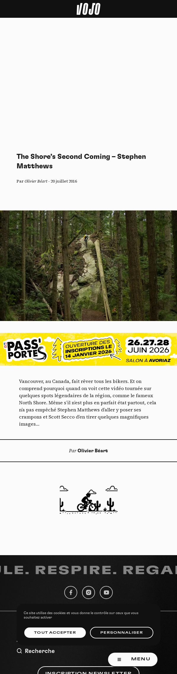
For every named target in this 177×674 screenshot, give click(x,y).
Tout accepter (55, 632)
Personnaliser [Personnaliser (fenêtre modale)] (121, 632)
